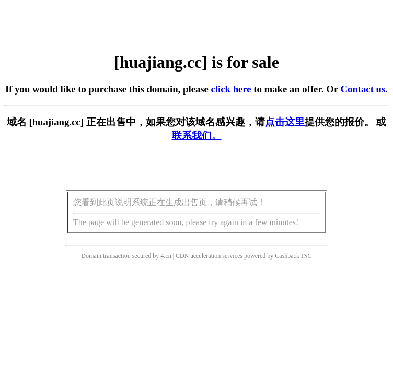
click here (231, 89)
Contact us (363, 89)
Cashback (287, 256)
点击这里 (285, 121)
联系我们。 (197, 135)
